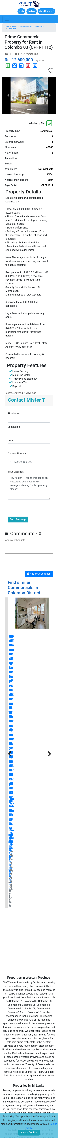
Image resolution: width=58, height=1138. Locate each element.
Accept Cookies (29, 1132)
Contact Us (36, 1060)
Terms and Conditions (19, 1089)
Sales (11, 1055)
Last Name (14, 426)
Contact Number (17, 453)
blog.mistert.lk (40, 997)
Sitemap (35, 1075)
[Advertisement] (29, 703)
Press (11, 1084)
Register (31, 11)
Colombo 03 (39, 26)
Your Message (16, 471)
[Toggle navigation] (6, 19)
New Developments (16, 1072)
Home (7, 26)
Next (48, 631)
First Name (14, 413)
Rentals (14, 26)
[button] (8, 95)
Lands (12, 1065)
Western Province (26, 26)
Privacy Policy (15, 1094)
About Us (36, 1065)
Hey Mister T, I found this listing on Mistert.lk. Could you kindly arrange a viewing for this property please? (29, 487)
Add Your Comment (39, 573)
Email (11, 440)
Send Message (18, 519)
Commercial (12, 29)
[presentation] (31, 508)
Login (21, 11)
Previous (10, 631)
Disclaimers (14, 1099)
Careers (35, 1070)
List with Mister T (46, 11)
